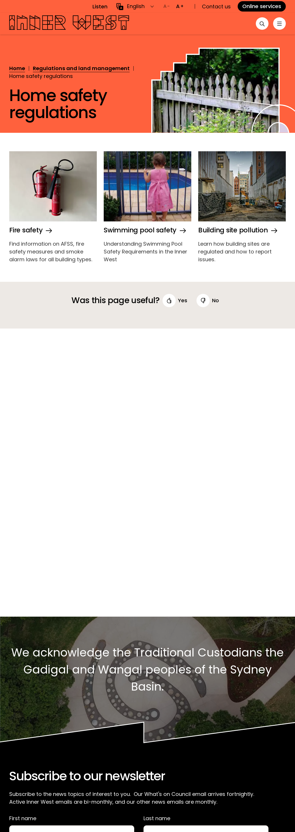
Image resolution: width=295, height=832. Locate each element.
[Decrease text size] (166, 6)
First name (22, 818)
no (215, 300)
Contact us (216, 6)
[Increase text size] (180, 6)
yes (182, 300)
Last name (156, 818)
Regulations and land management (81, 68)
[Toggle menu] (279, 24)
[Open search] (260, 24)
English (136, 6)
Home (17, 68)
